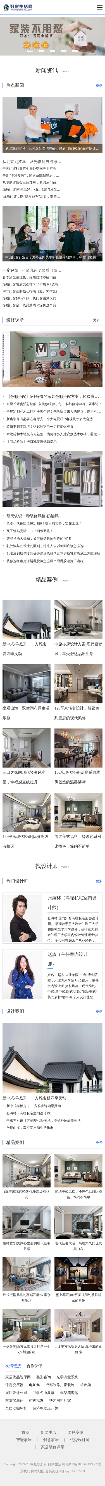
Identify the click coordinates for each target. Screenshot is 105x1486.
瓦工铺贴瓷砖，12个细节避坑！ (29, 531)
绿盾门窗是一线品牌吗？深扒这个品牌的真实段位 (39, 305)
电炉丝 (34, 1385)
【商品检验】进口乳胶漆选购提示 (31, 442)
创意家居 (51, 1440)
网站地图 (37, 1471)
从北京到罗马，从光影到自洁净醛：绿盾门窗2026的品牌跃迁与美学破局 (52, 148)
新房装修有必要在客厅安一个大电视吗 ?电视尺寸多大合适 (49, 419)
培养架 (85, 1385)
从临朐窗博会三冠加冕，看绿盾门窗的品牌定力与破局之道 (46, 182)
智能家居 (24, 1440)
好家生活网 (56, 1464)
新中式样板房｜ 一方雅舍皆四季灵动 (34, 1098)
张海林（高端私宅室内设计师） (29, 1113)
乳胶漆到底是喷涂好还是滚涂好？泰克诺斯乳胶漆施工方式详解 (53, 554)
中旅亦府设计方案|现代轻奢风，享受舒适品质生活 (43, 1120)
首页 (25, 1432)
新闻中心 (48, 1432)
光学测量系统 (67, 1377)
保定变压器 (14, 1385)
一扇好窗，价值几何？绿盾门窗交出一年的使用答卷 (47, 270)
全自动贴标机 (16, 1408)
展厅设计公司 (16, 1393)
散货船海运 (14, 1400)
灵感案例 (75, 1432)
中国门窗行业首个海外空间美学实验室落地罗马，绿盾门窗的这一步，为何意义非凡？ (52, 257)
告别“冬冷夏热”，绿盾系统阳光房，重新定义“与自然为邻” (46, 175)
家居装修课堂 (53, 1447)
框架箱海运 (69, 1393)
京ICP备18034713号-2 (81, 1464)
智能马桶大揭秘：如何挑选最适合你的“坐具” (39, 538)
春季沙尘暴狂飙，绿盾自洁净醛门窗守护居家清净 (39, 277)
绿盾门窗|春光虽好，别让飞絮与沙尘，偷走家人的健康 (43, 189)
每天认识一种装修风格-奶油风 (32, 516)
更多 (99, 85)
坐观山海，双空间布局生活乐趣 (29, 1128)
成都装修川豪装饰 (60, 1385)
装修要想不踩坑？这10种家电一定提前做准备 (39, 427)
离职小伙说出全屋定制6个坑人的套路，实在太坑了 (44, 523)
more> (65, 71)
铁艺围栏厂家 (60, 1400)
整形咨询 (43, 1377)
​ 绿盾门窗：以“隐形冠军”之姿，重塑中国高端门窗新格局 (45, 196)
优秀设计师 (80, 1440)
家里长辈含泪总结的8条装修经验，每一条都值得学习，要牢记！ (54, 404)
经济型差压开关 (45, 1408)
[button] (30, 51)
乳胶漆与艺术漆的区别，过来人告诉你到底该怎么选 (44, 546)
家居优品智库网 (18, 1377)
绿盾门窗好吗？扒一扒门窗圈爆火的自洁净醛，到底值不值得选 (49, 298)
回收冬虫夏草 (43, 1393)
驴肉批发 (36, 1400)
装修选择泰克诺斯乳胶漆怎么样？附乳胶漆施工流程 (44, 561)
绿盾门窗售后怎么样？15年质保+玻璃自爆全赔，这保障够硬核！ (50, 284)
